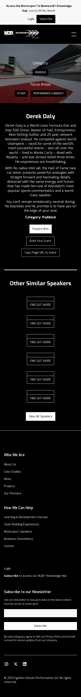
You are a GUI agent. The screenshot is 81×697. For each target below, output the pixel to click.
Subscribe (45, 19)
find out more (40, 305)
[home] (26, 34)
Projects (9, 486)
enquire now (40, 229)
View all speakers (40, 416)
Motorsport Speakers (18, 532)
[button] (73, 34)
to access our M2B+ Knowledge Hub (35, 576)
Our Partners (12, 493)
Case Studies (12, 472)
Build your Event (40, 241)
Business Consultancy (18, 539)
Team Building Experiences (21, 524)
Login (7, 569)
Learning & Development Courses (26, 517)
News (7, 479)
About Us (10, 464)
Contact (9, 546)
